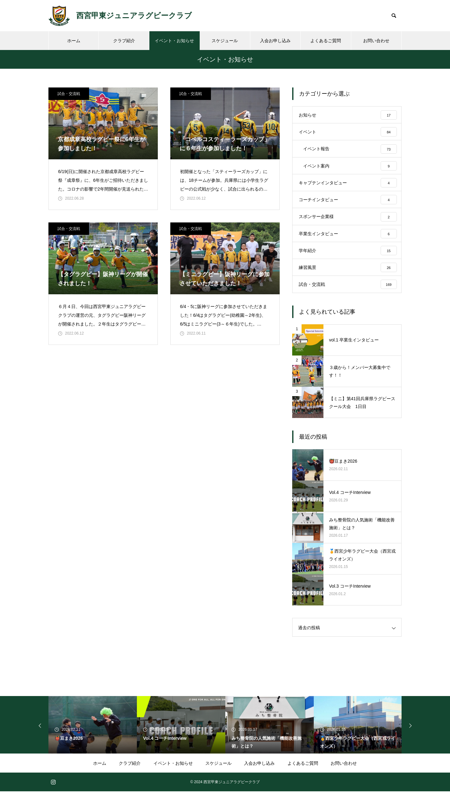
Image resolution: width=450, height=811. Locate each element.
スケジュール (225, 40)
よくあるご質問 (325, 40)
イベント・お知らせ (174, 40)
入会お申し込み (275, 40)
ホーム (73, 40)
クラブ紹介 (124, 40)
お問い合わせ (376, 40)
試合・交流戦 (69, 94)
